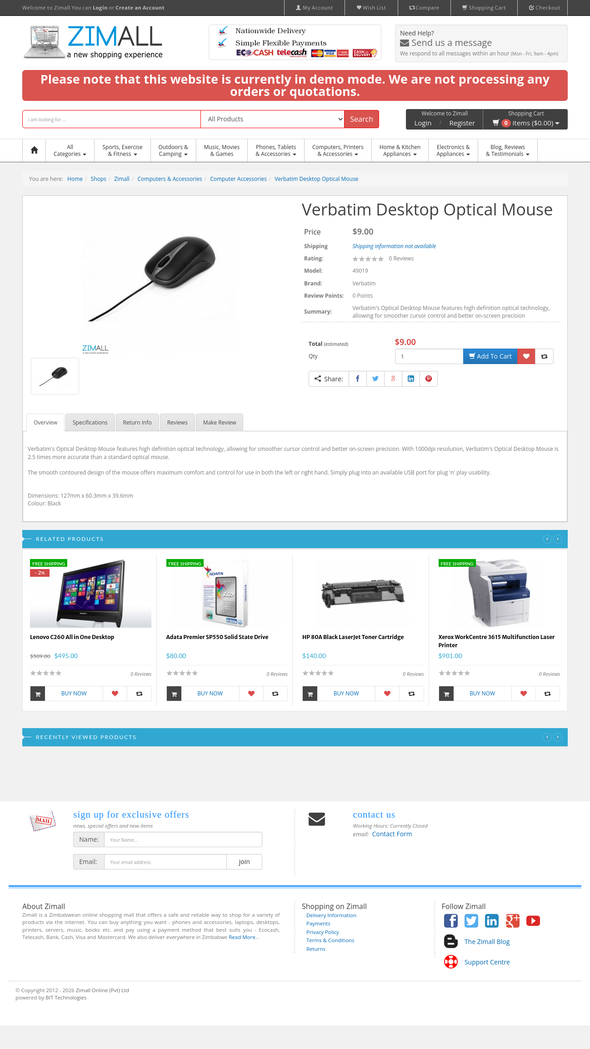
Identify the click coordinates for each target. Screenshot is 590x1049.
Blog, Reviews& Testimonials (507, 150)
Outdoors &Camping (173, 150)
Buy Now (58, 693)
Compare (425, 8)
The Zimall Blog (487, 941)
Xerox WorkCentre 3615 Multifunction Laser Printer (497, 641)
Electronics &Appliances (453, 150)
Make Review (219, 422)
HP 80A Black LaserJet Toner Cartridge (353, 637)
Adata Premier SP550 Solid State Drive (217, 637)
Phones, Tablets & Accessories (275, 150)
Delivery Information (331, 915)
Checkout (544, 8)
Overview (45, 422)
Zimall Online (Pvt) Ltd (102, 990)
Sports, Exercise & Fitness (122, 150)
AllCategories (70, 150)
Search (361, 119)
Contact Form (392, 833)
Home (75, 179)
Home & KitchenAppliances (400, 150)
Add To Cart (490, 356)
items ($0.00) (526, 122)
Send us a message (446, 42)
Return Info (137, 422)
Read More (242, 937)
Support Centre (487, 962)
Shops (98, 179)
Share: (329, 379)
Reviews (177, 422)
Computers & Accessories (170, 179)
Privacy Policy (322, 932)
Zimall (122, 179)
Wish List (371, 8)
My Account (314, 8)
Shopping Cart (484, 8)
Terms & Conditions (330, 940)
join (244, 861)
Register (462, 122)
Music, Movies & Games (222, 150)
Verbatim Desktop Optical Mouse (316, 179)
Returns (315, 948)
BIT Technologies (65, 997)
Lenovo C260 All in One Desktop (72, 637)
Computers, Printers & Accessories (338, 150)
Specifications (90, 422)
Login (422, 122)
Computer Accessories (238, 179)
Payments (318, 923)
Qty (313, 356)
